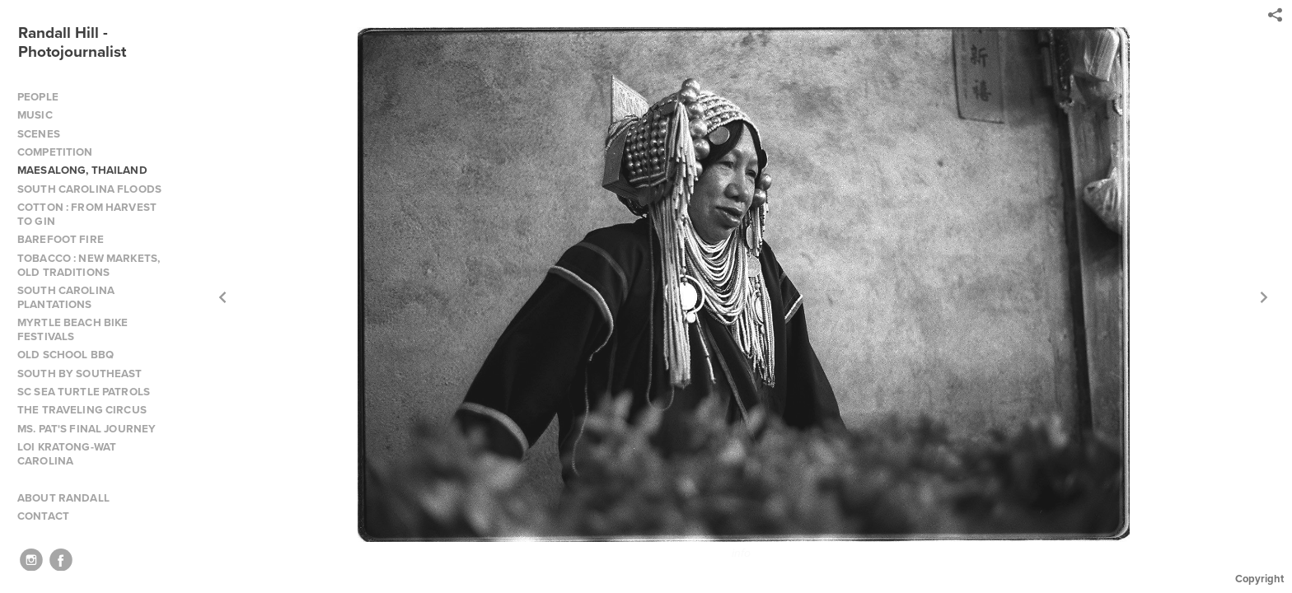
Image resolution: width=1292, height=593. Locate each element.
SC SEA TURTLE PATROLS (83, 391)
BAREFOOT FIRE (60, 239)
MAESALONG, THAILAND (82, 170)
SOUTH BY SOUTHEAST (80, 373)
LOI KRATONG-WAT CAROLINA (66, 454)
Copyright (1259, 578)
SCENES (38, 134)
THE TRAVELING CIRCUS (82, 410)
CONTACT (43, 516)
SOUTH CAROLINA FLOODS (89, 189)
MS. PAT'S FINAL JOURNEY (86, 429)
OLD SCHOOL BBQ (65, 354)
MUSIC (35, 115)
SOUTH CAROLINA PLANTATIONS (66, 297)
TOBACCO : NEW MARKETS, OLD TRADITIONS (88, 265)
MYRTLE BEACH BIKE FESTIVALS (72, 329)
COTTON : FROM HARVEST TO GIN (87, 214)
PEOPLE (38, 97)
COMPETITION (55, 152)
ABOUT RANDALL (63, 498)
